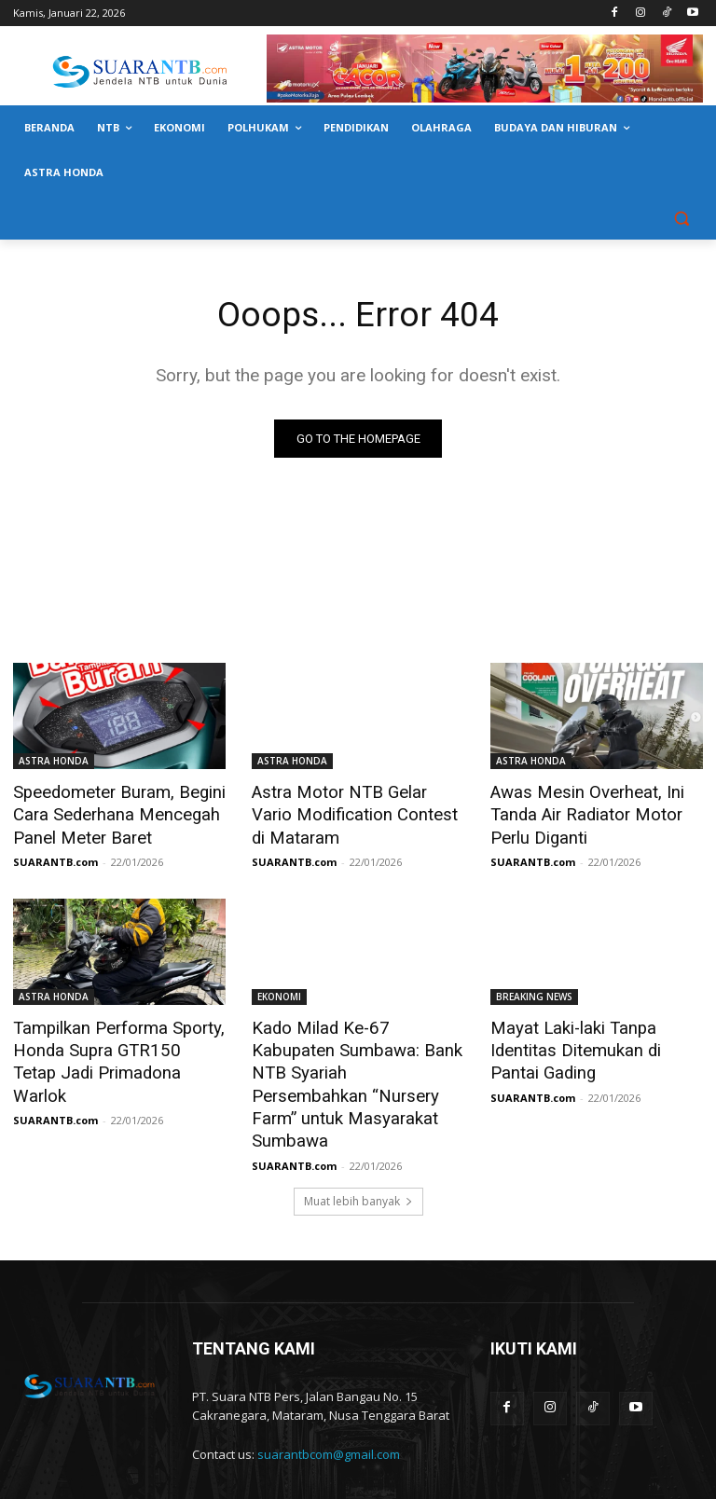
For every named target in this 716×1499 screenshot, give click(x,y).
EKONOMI (279, 991)
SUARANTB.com (55, 857)
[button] (681, 218)
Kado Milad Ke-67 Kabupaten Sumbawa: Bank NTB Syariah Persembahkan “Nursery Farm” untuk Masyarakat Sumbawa (357, 1053)
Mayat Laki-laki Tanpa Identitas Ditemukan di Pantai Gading (592, 1043)
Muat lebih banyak (358, 1142)
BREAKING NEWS (534, 991)
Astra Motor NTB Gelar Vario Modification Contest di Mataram (351, 813)
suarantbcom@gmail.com (328, 1396)
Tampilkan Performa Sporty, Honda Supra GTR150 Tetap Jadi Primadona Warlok (110, 1043)
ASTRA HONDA (54, 761)
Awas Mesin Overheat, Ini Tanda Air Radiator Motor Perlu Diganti (578, 813)
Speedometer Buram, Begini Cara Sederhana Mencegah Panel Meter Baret (110, 813)
